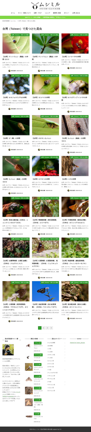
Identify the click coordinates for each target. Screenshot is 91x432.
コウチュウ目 (51, 354)
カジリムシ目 (51, 390)
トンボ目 (50, 351)
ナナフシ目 (50, 363)
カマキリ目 (50, 366)
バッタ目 (50, 357)
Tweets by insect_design (77, 342)
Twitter (4, 396)
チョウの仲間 (51, 342)
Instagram (11, 396)
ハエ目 (49, 369)
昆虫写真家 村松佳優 (46, 429)
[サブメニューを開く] (65, 343)
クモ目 (49, 381)
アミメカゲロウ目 (52, 372)
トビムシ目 (50, 387)
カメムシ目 (50, 360)
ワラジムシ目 (51, 384)
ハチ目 (49, 348)
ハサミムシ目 (51, 375)
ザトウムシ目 (51, 378)
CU (60, 429)
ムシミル (36, 429)
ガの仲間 (50, 345)
